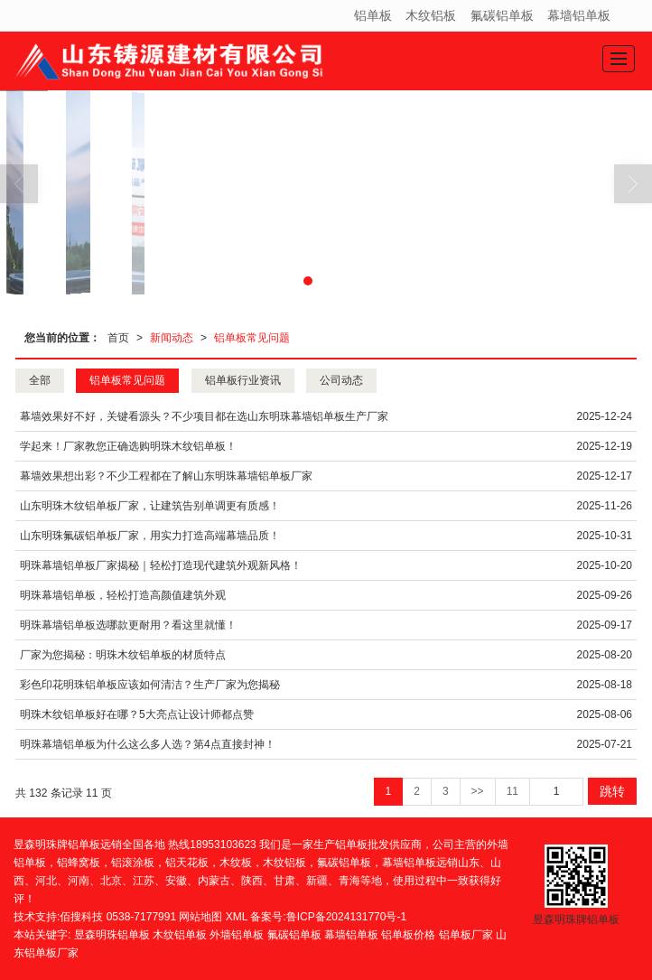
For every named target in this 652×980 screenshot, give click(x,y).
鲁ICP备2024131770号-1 (346, 916)
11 (512, 791)
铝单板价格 (408, 935)
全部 (40, 380)
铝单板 (373, 15)
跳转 (612, 791)
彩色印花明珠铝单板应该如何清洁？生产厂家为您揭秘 (150, 684)
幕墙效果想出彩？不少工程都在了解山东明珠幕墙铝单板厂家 (166, 476)
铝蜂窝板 (78, 862)
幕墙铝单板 (578, 15)
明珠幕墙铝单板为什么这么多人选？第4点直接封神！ (147, 744)
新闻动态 (171, 337)
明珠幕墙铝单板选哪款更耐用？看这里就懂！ (128, 625)
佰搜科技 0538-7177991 (118, 916)
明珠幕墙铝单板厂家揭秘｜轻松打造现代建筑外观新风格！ (161, 565)
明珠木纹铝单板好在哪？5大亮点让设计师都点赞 (137, 714)
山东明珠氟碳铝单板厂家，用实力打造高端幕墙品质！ (150, 535)
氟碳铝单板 (502, 15)
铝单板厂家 (466, 935)
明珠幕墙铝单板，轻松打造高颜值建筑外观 (123, 595)
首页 (118, 337)
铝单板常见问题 (252, 337)
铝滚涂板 (132, 862)
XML (236, 916)
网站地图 (200, 916)
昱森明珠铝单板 (112, 935)
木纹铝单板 (180, 935)
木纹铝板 (430, 15)
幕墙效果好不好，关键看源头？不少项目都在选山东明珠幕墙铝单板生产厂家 (204, 416)
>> (477, 791)
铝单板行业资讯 (243, 380)
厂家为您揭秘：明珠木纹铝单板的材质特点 (123, 655)
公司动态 (341, 380)
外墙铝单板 (237, 935)
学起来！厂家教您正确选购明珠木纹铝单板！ (128, 446)
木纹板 (235, 862)
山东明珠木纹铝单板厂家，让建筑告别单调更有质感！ (150, 505)
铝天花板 (187, 862)
